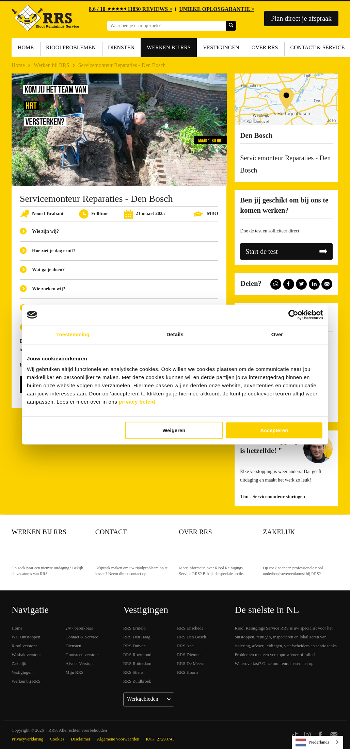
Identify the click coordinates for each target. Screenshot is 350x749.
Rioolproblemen (71, 47)
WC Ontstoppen (26, 636)
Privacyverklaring (27, 739)
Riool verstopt (24, 645)
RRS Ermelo (134, 628)
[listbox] (317, 742)
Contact (111, 532)
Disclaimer (80, 739)
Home (26, 47)
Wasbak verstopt (26, 654)
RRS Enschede (190, 628)
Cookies (57, 739)
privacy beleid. (138, 402)
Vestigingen (221, 47)
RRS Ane (185, 645)
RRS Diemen (189, 654)
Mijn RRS (74, 672)
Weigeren (173, 430)
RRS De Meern (190, 663)
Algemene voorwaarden (118, 739)
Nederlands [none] (312, 742)
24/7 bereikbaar (79, 628)
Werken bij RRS (169, 47)
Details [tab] (175, 334)
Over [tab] (277, 334)
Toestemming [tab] (73, 334)
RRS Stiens (133, 672)
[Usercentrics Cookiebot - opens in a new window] (293, 315)
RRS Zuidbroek (137, 681)
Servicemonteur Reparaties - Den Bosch (122, 65)
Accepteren (274, 430)
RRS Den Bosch (191, 636)
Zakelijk (279, 532)
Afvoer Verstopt (79, 663)
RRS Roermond (137, 654)
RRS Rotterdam (137, 663)
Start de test (261, 251)
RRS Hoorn (187, 672)
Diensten (121, 47)
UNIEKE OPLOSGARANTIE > (216, 9)
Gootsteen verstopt (82, 654)
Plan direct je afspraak (301, 18)
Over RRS (265, 47)
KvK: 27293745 (160, 739)
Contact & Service (81, 636)
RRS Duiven (134, 645)
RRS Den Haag (136, 636)
